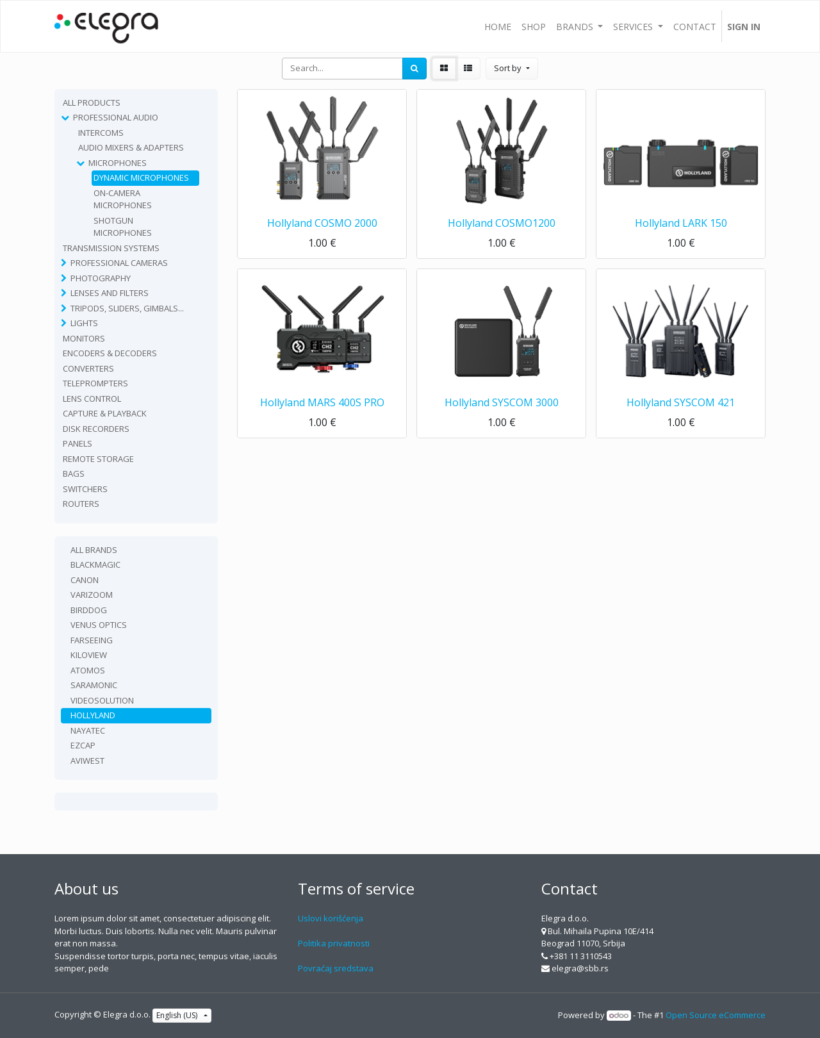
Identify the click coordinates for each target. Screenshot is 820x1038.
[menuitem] (497, 26)
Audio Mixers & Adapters (131, 147)
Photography (100, 278)
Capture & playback (105, 413)
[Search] (414, 68)
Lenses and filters (109, 293)
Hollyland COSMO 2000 (322, 223)
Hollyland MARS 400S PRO (322, 402)
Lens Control (92, 398)
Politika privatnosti (334, 943)
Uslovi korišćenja (330, 918)
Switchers (85, 489)
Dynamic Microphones (141, 177)
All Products (91, 102)
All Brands (93, 550)
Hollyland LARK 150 (681, 223)
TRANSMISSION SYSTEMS (111, 248)
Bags (74, 473)
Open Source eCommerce (716, 1015)
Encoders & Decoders (110, 353)
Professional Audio (115, 117)
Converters (88, 368)
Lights (84, 323)
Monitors (84, 338)
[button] (511, 68)
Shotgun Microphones (123, 227)
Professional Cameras (119, 262)
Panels (77, 443)
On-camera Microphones (123, 199)
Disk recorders (96, 428)
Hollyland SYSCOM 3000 (502, 402)
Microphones (117, 163)
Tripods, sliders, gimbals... (127, 308)
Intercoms (101, 132)
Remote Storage (98, 459)
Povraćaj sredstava (335, 968)
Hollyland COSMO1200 (501, 223)
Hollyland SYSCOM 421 (681, 402)
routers (81, 503)
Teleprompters (95, 383)
